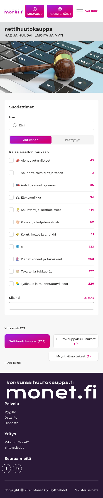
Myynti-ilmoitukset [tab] (73, 356)
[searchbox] (11, 306)
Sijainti (14, 297)
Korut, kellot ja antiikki (35, 234)
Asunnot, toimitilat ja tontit (42, 173)
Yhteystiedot (14, 447)
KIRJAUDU (35, 11)
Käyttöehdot (58, 490)
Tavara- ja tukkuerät (33, 271)
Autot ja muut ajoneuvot (37, 185)
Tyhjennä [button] (88, 297)
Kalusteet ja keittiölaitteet (38, 209)
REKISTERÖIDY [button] (60, 11)
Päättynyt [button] (72, 140)
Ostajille (11, 417)
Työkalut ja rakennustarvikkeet (41, 283)
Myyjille (10, 412)
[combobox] (51, 305)
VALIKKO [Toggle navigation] (87, 11)
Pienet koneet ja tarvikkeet (38, 259)
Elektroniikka (28, 197)
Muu (21, 246)
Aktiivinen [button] (31, 140)
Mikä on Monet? (17, 442)
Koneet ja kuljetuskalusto (37, 222)
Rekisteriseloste (86, 490)
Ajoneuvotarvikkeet (32, 160)
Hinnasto (11, 423)
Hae (12, 117)
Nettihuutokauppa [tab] (27, 341)
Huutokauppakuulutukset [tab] (76, 341)
